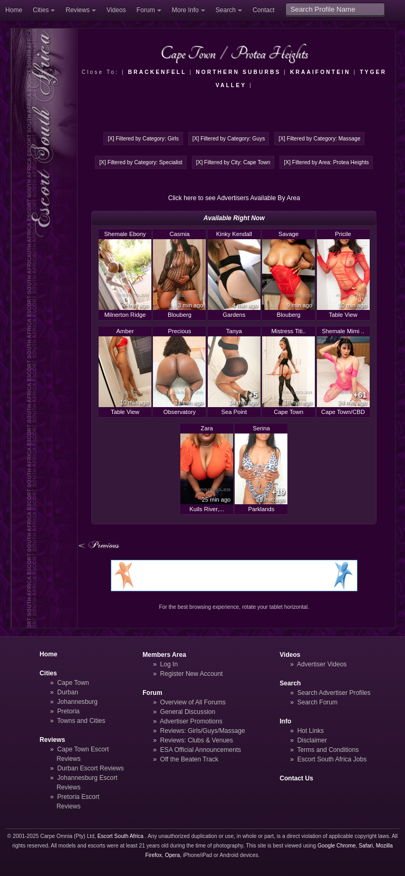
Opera (172, 855)
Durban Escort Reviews (90, 768)
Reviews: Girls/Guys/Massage (202, 730)
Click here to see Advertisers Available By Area (234, 198)
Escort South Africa (120, 836)
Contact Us (296, 778)
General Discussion (188, 711)
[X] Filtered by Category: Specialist (140, 162)
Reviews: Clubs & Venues (196, 740)
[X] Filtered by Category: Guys (228, 139)
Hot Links (310, 730)
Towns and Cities (81, 720)
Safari (366, 846)
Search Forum (317, 702)
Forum (146, 10)
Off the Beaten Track (189, 759)
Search (226, 10)
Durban (68, 692)
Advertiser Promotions (191, 721)
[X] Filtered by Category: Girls (143, 139)
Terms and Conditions (328, 749)
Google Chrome (336, 846)
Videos (116, 10)
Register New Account (191, 673)
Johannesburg (77, 701)
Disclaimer (312, 740)
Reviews (77, 10)
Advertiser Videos (321, 664)
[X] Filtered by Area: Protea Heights (326, 162)
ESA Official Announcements (201, 749)
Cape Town (73, 682)
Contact (264, 10)
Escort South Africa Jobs (332, 759)
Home (13, 10)
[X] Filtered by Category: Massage (319, 139)
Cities (41, 10)
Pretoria (68, 711)
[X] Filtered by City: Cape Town (233, 162)
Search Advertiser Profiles (334, 692)
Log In (169, 664)
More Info (185, 10)
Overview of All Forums (193, 702)
